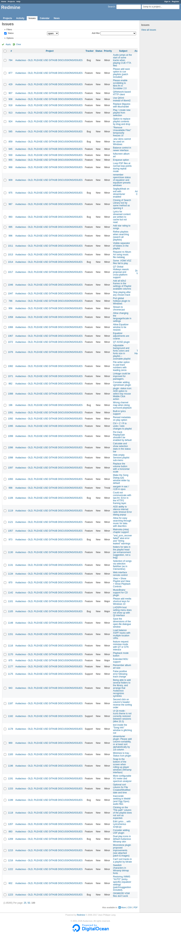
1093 (10, 479)
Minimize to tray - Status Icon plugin (122, 754)
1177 (10, 666)
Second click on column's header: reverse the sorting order (122, 703)
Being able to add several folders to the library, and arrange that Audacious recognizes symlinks (122, 688)
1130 (10, 552)
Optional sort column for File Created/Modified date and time (121, 788)
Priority (108, 51)
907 (10, 93)
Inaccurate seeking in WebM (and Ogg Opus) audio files (121, 800)
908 (10, 99)
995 (10, 227)
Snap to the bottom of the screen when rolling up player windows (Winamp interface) (122, 766)
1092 (10, 418)
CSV (130, 907)
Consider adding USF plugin (121, 831)
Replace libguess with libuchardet (121, 105)
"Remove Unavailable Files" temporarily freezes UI (122, 131)
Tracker (89, 51)
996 (10, 235)
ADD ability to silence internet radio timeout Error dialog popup (122, 510)
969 (10, 743)
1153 (10, 788)
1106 (10, 498)
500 (10, 155)
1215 (10, 850)
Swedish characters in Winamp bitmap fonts (121, 869)
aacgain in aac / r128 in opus (121, 488)
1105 (10, 611)
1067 (10, 336)
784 (10, 60)
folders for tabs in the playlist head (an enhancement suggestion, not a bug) (122, 552)
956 (10, 308)
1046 (10, 284)
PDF (136, 907)
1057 (10, 530)
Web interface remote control (120, 573)
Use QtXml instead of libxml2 (122, 99)
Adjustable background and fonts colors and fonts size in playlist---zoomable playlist (121, 352)
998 (10, 488)
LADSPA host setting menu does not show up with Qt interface (122, 611)
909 (10, 180)
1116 (10, 645)
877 (10, 73)
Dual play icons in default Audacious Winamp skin (122, 839)
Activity (20, 18)
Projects (11, 1)
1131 (10, 565)
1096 (10, 447)
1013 (10, 254)
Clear (18, 44)
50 (28, 903)
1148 (10, 622)
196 (10, 405)
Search (111, 6)
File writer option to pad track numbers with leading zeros (121, 366)
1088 (10, 393)
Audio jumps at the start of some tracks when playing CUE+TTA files (122, 60)
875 (10, 660)
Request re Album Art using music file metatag (122, 255)
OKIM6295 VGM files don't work (121, 894)
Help (18, 1)
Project (50, 51)
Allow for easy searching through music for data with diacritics (122, 522)
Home (3, 1)
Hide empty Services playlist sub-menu (121, 458)
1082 (10, 366)
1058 (10, 317)
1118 (10, 812)
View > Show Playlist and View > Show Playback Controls (121, 582)
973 (10, 539)
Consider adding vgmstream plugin (122, 383)
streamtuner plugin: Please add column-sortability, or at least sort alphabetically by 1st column (122, 743)
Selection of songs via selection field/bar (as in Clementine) (122, 565)
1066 (10, 327)
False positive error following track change (120, 674)
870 (10, 582)
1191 (10, 778)
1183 (10, 754)
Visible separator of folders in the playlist (121, 246)
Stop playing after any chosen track (122, 293)
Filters (9, 29)
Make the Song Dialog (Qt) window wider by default (121, 479)
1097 (10, 467)
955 (10, 160)
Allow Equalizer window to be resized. (121, 327)
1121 (10, 522)
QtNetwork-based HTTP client (122, 93)
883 (10, 831)
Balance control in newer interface (122, 149)
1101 (10, 601)
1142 (10, 592)
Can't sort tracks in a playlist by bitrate (122, 860)
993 (10, 217)
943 (10, 688)
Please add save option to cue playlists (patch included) (121, 73)
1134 (10, 573)
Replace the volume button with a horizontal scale (121, 467)
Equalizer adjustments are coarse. (121, 336)
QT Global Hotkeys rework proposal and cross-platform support (121, 272)
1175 (10, 674)
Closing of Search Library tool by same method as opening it (122, 204)
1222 (10, 869)
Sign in (167, 1)
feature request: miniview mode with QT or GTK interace (121, 645)
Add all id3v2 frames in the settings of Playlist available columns (122, 284)
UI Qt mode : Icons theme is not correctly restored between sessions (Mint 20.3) (122, 716)
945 (10, 149)
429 (10, 84)
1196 (10, 765)
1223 (10, 894)
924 (10, 121)
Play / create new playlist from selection (121, 113)
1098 (10, 457)
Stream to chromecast (119, 308)
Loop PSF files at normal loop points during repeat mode (122, 167)
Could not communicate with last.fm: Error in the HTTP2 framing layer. (122, 498)
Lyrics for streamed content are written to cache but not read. (122, 217)
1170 (10, 654)
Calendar (44, 18)
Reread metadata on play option (122, 418)
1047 (10, 293)
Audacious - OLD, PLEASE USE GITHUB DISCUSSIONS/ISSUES (49, 60)
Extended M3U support (120, 660)
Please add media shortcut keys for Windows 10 (122, 601)
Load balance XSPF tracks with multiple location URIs (121, 634)
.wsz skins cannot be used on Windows (122, 142)
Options (9, 38)
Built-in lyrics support (119, 412)
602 (10, 883)
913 (10, 112)
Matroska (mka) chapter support (121, 530)
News (57, 18)
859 (10, 141)
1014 (10, 262)
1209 (10, 839)
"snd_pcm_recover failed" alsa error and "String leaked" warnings (122, 539)
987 (10, 204)
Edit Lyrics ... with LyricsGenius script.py (122, 824)
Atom (123, 907)
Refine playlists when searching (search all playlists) (121, 235)
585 (10, 131)
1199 (10, 800)
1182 (10, 716)
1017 (10, 272)
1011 (10, 245)
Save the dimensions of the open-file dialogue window (122, 623)
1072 (10, 342)
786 (10, 301)
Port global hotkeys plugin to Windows (121, 301)
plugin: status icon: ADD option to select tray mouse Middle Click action (122, 393)
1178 (10, 729)
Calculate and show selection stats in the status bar (122, 447)
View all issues (148, 30)
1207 (10, 824)
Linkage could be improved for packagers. (121, 376)
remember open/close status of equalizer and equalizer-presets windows (122, 180)
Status (10, 33)
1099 (10, 436)
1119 (10, 510)
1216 (10, 860)
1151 (10, 634)
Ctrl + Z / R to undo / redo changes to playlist (122, 426)
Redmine (81, 915)
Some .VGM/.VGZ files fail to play (122, 262)
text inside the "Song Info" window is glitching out (122, 729)
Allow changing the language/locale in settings (122, 317)
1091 (10, 412)
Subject (123, 51)
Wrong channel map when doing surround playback (122, 405)
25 (25, 903)
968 (10, 167)
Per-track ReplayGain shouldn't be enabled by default (122, 436)
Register (175, 1)
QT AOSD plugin (121, 342)
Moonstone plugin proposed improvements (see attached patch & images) (122, 850)
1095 (10, 426)
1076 (10, 352)
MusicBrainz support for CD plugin (120, 593)
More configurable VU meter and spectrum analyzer (122, 779)
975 (10, 192)
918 (10, 105)
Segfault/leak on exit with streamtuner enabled (121, 192)
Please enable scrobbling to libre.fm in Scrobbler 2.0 (120, 84)
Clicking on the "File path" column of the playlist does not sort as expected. (122, 812)
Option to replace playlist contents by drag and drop (121, 121)
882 (10, 383)
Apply (8, 44)
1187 (10, 703)
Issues (32, 18)
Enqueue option (121, 160)
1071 (10, 376)
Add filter (96, 33)
